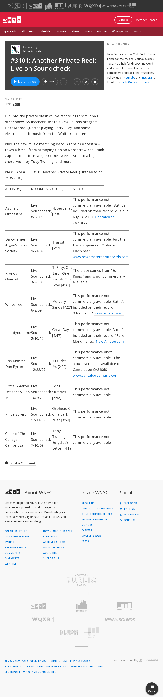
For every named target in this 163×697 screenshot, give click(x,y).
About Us (88, 503)
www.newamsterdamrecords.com (101, 256)
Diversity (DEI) (91, 536)
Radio (13, 31)
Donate (123, 20)
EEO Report (12, 672)
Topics (88, 31)
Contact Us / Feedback (97, 508)
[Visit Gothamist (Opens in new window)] (48, 6)
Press (85, 541)
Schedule (45, 31)
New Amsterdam (110, 341)
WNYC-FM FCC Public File (87, 666)
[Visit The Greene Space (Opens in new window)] (131, 6)
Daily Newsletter (17, 536)
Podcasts (50, 536)
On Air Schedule (16, 531)
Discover (102, 31)
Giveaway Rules (57, 666)
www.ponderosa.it (109, 313)
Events (9, 542)
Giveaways (12, 558)
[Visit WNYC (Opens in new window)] (35, 6)
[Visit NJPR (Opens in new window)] (75, 6)
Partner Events (16, 547)
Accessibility (14, 666)
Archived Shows (54, 542)
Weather (11, 564)
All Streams (28, 31)
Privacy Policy (80, 661)
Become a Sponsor (94, 519)
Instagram (147, 77)
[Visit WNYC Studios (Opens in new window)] (60, 6)
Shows (75, 31)
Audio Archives (53, 547)
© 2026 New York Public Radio (25, 661)
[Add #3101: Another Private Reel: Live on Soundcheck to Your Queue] (50, 81)
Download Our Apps (57, 531)
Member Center (146, 20)
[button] (63, 81)
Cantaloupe (104, 217)
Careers (87, 530)
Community (13, 553)
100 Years (60, 31)
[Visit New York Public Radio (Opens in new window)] (81, 580)
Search (137, 31)
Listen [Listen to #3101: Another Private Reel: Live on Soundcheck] (25, 81)
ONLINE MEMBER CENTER (97, 514)
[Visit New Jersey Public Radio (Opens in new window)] (43, 632)
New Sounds (32, 51)
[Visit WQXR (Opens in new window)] (92, 6)
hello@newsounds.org (135, 82)
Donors (87, 525)
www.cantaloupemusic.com (95, 375)
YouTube (129, 77)
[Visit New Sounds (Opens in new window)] (114, 6)
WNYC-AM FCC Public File (39, 672)
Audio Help (50, 553)
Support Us (120, 31)
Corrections (34, 666)
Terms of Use (58, 661)
